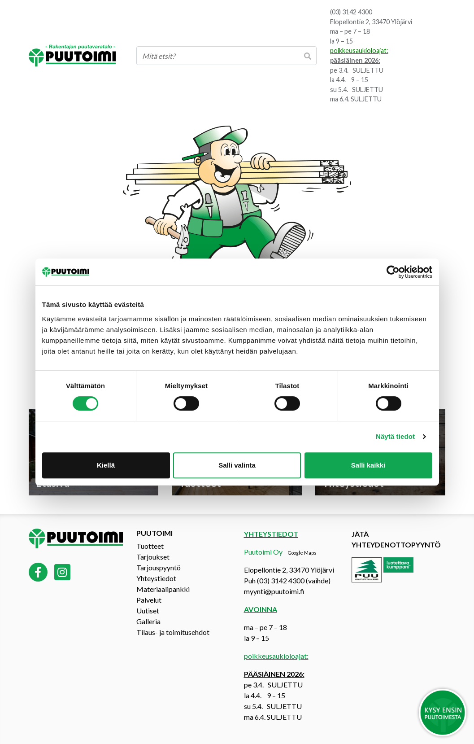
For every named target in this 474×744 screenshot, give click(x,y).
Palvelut (148, 599)
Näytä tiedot (395, 436)
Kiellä (106, 465)
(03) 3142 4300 (351, 12)
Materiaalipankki (163, 589)
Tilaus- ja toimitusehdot (172, 632)
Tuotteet (150, 546)
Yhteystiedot (156, 578)
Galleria (148, 621)
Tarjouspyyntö (158, 567)
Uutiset (147, 610)
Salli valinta (237, 465)
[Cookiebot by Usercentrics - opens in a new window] (393, 272)
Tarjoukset (153, 556)
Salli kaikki (368, 465)
